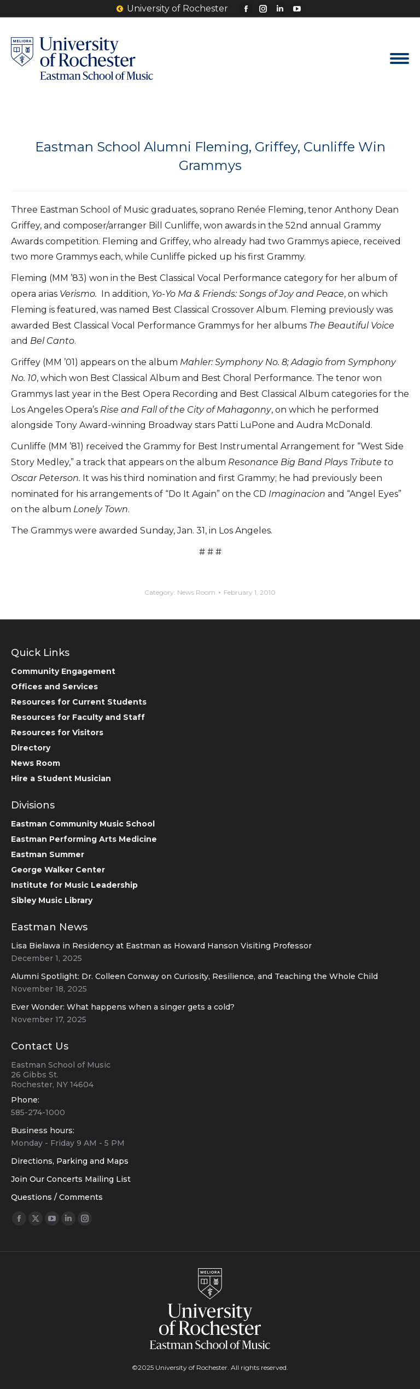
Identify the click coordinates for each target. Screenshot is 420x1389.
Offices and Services (54, 686)
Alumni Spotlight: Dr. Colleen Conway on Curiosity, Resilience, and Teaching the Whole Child (194, 976)
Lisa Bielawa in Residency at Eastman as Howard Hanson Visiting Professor (161, 946)
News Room (196, 592)
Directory (30, 748)
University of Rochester (172, 9)
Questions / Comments (57, 1197)
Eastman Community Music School (83, 824)
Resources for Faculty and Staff (78, 717)
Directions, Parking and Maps (70, 1161)
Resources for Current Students (79, 702)
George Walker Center (58, 870)
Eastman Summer (47, 854)
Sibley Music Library (51, 900)
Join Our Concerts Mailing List (71, 1179)
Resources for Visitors (57, 732)
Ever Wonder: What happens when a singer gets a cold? (123, 1007)
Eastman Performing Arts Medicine (84, 839)
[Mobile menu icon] (399, 58)
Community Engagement (63, 671)
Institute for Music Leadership (74, 885)
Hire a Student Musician (61, 778)
